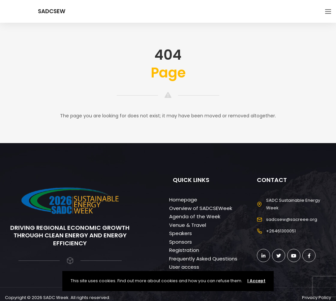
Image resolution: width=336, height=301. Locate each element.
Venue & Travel (187, 225)
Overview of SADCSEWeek (200, 208)
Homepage (183, 199)
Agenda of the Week (194, 216)
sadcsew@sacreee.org (291, 219)
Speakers (180, 233)
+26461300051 (281, 231)
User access (184, 266)
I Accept (256, 281)
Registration (184, 250)
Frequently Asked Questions (203, 258)
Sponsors (180, 241)
